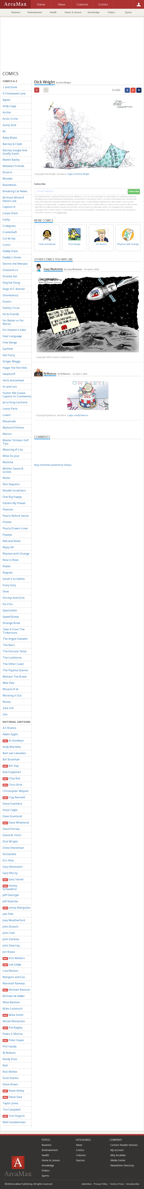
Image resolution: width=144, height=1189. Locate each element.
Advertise (87, 1183)
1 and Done (10, 87)
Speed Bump (11, 617)
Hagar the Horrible (15, 368)
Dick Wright (10, 841)
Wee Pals (8, 683)
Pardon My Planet (14, 503)
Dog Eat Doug (11, 282)
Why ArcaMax (118, 1155)
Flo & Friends (11, 314)
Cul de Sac (9, 238)
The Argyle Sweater (15, 639)
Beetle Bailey (11, 160)
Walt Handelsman (14, 1122)
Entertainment (35, 12)
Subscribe (134, 191)
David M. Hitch (12, 835)
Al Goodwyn (13, 741)
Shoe (6, 591)
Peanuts (8, 509)
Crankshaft (10, 232)
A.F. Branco (9, 728)
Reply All (8, 547)
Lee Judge (12, 964)
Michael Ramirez (16, 990)
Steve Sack (12, 1097)
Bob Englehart (12, 772)
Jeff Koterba (10, 901)
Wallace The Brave (15, 676)
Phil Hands (10, 1046)
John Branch (10, 926)
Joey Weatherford (14, 920)
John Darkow (11, 939)
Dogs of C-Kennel (14, 289)
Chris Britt (12, 785)
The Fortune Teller (15, 651)
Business (16, 12)
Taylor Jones (10, 1103)
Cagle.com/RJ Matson (77, 415)
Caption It (9, 207)
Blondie (7, 178)
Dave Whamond (16, 823)
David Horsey (11, 829)
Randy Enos (10, 1059)
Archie (7, 112)
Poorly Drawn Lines (15, 528)
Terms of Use (117, 1183)
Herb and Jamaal (13, 380)
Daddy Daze (10, 251)
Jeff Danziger (11, 895)
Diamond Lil (10, 270)
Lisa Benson (10, 971)
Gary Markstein (13, 867)
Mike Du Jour (11, 456)
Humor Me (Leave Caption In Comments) (17, 394)
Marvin (7, 434)
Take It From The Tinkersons (14, 631)
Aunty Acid (9, 125)
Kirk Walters (14, 958)
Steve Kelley (13, 1091)
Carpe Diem (10, 213)
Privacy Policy (101, 1183)
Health (53, 12)
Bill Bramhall (11, 759)
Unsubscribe (132, 1183)
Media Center (117, 1160)
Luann (7, 415)
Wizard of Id (10, 689)
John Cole (9, 933)
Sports (128, 12)
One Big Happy (12, 497)
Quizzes (80, 1160)
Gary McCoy (10, 873)
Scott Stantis (11, 1078)
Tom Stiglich (14, 1116)
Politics (111, 12)
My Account (117, 1150)
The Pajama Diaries (15, 670)
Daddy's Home (12, 257)
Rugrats (8, 572)
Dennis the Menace (15, 264)
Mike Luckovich (12, 1008)
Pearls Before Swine (16, 516)
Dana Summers (12, 803)
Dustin (7, 301)
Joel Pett (8, 914)
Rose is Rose (10, 560)
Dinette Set (10, 276)
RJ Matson (9, 1053)
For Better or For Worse (13, 322)
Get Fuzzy (9, 355)
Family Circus (11, 308)
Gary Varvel (13, 879)
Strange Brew (11, 623)
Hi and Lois (10, 386)
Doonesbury (10, 295)
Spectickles (10, 610)
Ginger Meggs (11, 361)
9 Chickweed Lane (14, 93)
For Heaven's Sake (14, 330)
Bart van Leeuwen (14, 753)
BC (4, 131)
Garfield (8, 349)
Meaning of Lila (13, 449)
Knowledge (94, 12)
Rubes (7, 566)
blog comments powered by (52, 465)
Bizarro (7, 172)
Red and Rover (12, 541)
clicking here (62, 212)
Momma (8, 462)
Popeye (7, 535)
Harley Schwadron (10, 887)
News (79, 1145)
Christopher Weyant (16, 791)
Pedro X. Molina (13, 1034)
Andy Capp (9, 106)
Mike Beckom (11, 1002)
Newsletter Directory (122, 1165)
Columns (81, 1155)
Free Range (10, 342)
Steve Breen (10, 1084)
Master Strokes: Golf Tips (16, 441)
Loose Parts (10, 408)
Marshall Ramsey (14, 983)
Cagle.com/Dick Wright (78, 174)
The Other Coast (13, 664)
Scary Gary (9, 585)
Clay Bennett (14, 797)
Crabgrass (9, 226)
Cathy (6, 219)
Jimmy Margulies (16, 908)
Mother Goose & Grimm (13, 470)
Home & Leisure (73, 12)
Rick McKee (10, 1072)
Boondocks (9, 185)
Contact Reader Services (124, 1145)
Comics (80, 1150)
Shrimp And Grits (14, 598)
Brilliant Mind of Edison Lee (13, 199)
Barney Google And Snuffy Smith (15, 152)
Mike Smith (13, 1015)
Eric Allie (8, 860)
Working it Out (12, 695)
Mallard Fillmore (13, 427)
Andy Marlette (12, 747)
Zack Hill (8, 708)
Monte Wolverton (14, 1021)
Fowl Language (12, 336)
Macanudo (9, 421)
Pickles (7, 522)
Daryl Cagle (10, 810)
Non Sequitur (11, 484)
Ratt (5, 1065)
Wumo (7, 702)
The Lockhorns (12, 657)
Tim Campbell (12, 1109)
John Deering (11, 945)
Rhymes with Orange (16, 553)
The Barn (9, 645)
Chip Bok (11, 778)
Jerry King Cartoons (15, 402)
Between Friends (13, 166)
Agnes (6, 100)
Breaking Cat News (15, 191)
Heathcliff (9, 374)
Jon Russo (9, 952)
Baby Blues (10, 138)
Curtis (6, 245)
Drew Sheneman (13, 848)
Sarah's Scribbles (14, 579)
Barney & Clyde (12, 144)
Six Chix (8, 604)
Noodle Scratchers (14, 490)
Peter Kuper (13, 1040)
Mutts (6, 478)
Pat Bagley (12, 1028)
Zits (5, 714)
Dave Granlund (12, 816)
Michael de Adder (14, 996)
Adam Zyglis (10, 734)
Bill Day (11, 766)
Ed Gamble (9, 854)
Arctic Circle (10, 119)
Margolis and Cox (14, 977)
